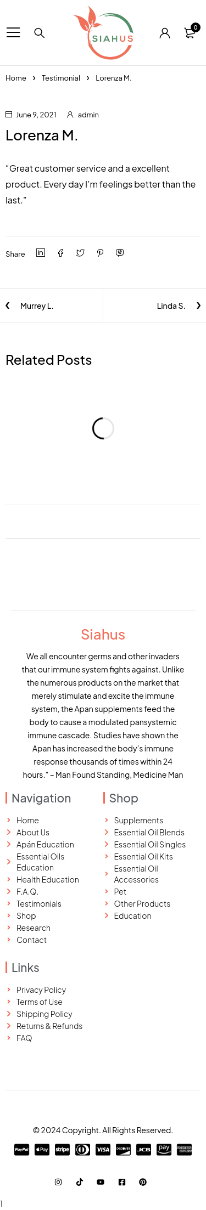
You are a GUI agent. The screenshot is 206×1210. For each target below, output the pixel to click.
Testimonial (61, 77)
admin (88, 114)
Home (15, 77)
